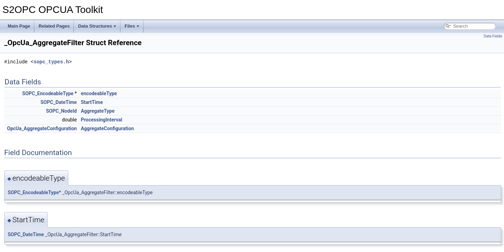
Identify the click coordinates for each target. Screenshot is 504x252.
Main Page (19, 26)
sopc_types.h (51, 61)
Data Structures (97, 26)
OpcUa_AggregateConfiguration (42, 128)
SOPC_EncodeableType (48, 93)
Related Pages (54, 26)
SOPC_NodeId (61, 111)
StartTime (92, 102)
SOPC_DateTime (59, 102)
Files (132, 26)
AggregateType (97, 111)
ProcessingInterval (101, 119)
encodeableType (99, 93)
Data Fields (493, 36)
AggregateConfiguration (107, 128)
